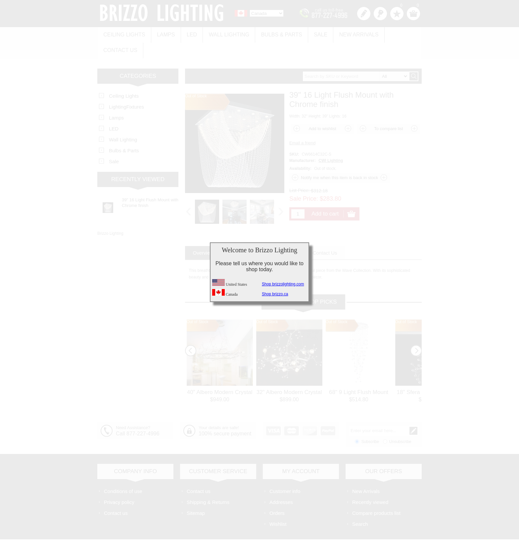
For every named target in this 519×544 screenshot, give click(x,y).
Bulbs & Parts (274, 33)
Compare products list (376, 495)
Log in (380, 13)
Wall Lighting (224, 33)
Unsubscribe (400, 423)
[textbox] (356, 58)
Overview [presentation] (203, 235)
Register (363, 13)
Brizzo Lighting (110, 215)
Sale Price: (303, 180)
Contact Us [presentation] (324, 235)
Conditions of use (123, 473)
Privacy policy (119, 484)
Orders (277, 495)
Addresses (281, 484)
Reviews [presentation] (286, 235)
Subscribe (370, 423)
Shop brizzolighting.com (283, 284)
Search (360, 506)
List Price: (299, 172)
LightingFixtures (126, 89)
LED (188, 33)
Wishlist (278, 506)
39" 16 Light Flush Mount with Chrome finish (150, 184)
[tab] (203, 235)
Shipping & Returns (208, 484)
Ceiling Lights (123, 33)
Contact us (396, 33)
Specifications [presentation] (245, 235)
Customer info (284, 473)
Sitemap (196, 495)
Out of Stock (198, 304)
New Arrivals (349, 33)
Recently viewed (370, 484)
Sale (312, 33)
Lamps (163, 33)
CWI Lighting (330, 142)
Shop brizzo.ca (275, 294)
